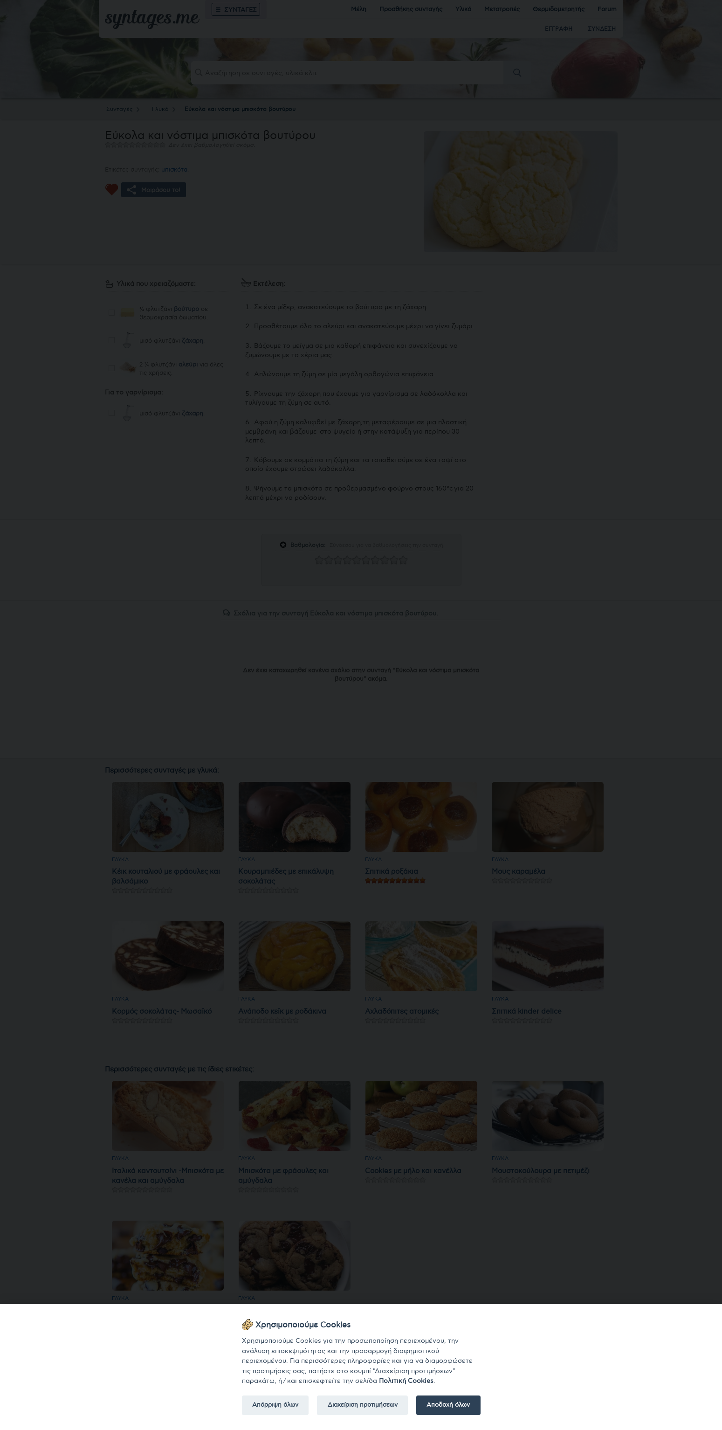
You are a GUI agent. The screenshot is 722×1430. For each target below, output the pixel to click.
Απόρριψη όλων (275, 1405)
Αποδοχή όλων (448, 1405)
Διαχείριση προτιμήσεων (363, 1405)
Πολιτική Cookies (406, 1381)
